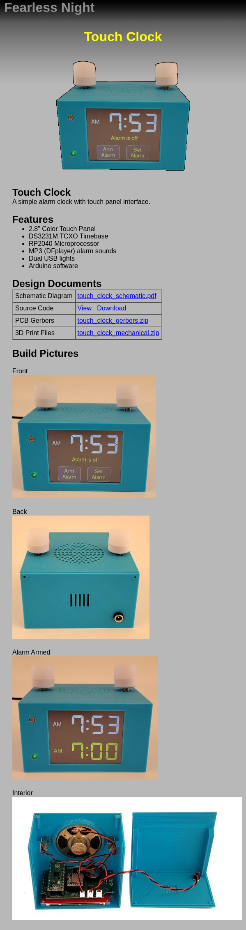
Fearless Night (49, 7)
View (85, 308)
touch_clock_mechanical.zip (118, 332)
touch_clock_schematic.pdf (117, 295)
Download (111, 308)
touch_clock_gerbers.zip (113, 320)
